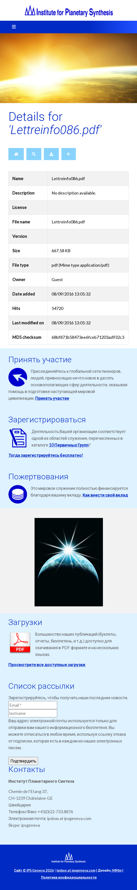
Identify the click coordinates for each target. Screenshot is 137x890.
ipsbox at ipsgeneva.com (75, 870)
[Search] (33, 154)
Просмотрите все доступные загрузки (47, 664)
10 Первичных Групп (69, 444)
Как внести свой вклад (105, 494)
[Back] (68, 154)
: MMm (116, 870)
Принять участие (52, 398)
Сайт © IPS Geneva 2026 (34, 870)
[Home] (16, 154)
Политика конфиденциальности (69, 877)
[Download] (51, 154)
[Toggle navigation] (12, 27)
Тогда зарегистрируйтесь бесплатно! (45, 455)
